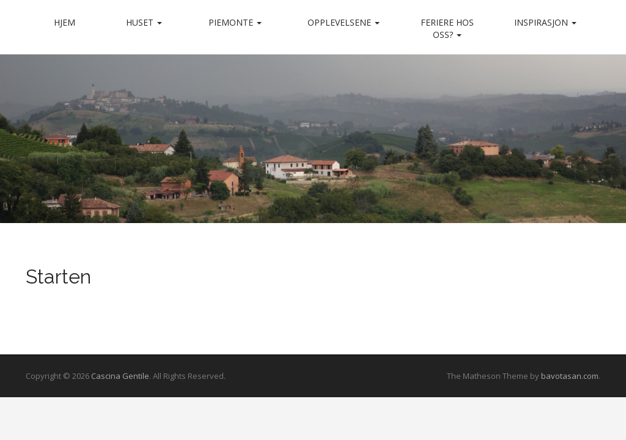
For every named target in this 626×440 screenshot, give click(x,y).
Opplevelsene (343, 22)
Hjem (64, 22)
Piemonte (235, 22)
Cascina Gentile (120, 375)
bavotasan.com (569, 375)
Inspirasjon (545, 22)
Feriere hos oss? (447, 28)
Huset (144, 22)
